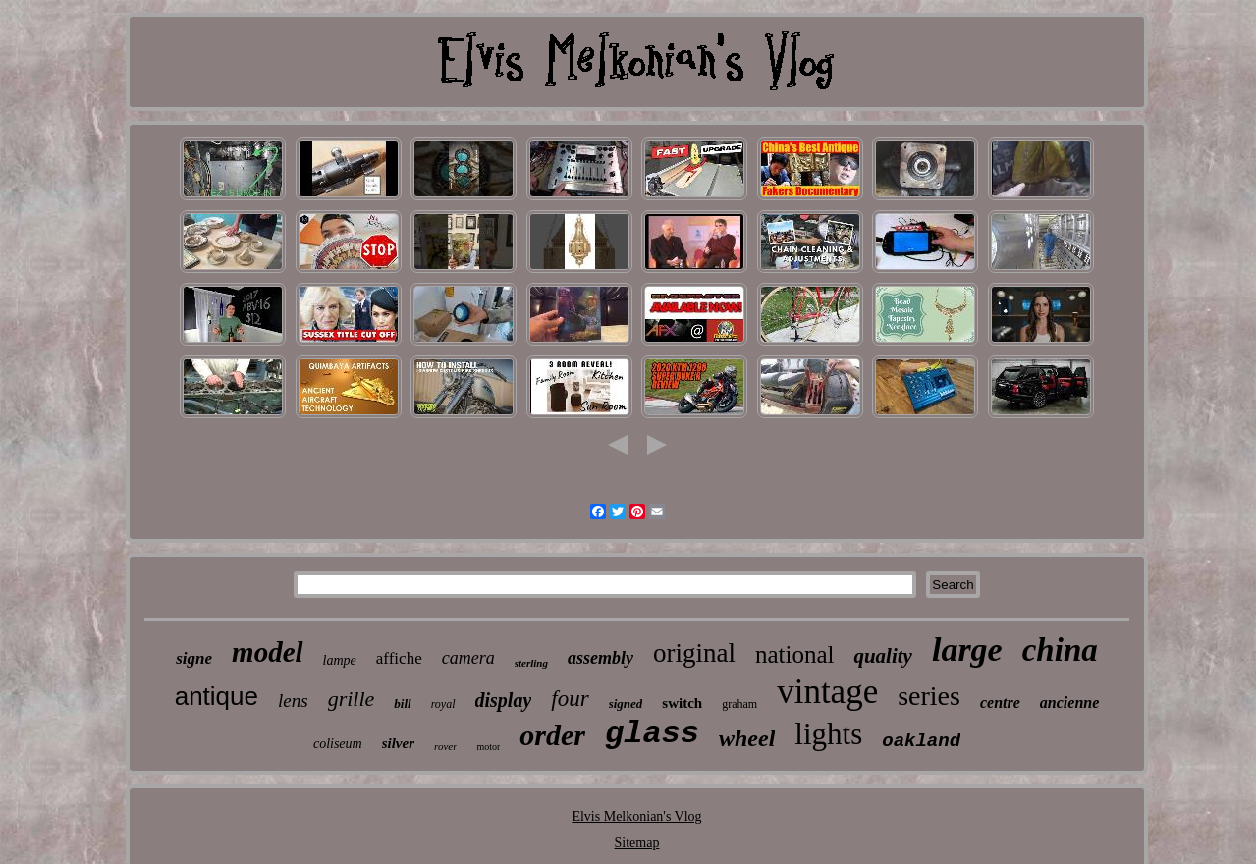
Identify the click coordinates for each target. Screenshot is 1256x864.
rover (445, 746)
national (795, 654)
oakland (921, 741)
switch (682, 703)
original (694, 653)
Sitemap (637, 843)
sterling (531, 663)
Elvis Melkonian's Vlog (636, 816)
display (503, 700)
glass (652, 734)
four (569, 698)
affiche (399, 658)
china (1060, 650)
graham (739, 704)
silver (398, 743)
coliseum (337, 743)
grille (351, 698)
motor (488, 746)
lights (828, 734)
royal (443, 704)
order (552, 735)
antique (216, 696)
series (929, 695)
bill (402, 703)
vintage (827, 692)
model (267, 652)
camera (468, 658)
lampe (339, 660)
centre (1000, 702)
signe (194, 658)
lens (293, 700)
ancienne (1069, 702)
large (967, 649)
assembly (600, 658)
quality (882, 656)
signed (626, 703)
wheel (747, 738)
